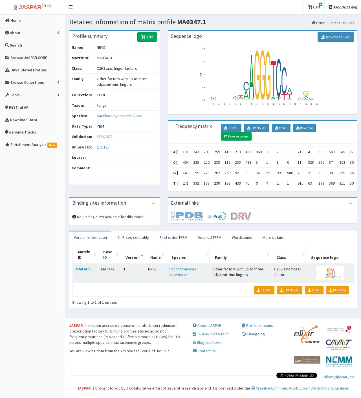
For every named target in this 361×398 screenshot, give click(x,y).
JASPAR (231, 128)
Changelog (253, 333)
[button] (71, 7)
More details (273, 237)
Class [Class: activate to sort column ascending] (281, 257)
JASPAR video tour (210, 333)
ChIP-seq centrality (133, 237)
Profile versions (257, 325)
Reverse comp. (236, 136)
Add (147, 37)
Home (318, 23)
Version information (90, 237)
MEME (281, 128)
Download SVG (335, 37)
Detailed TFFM (209, 237)
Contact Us (204, 350)
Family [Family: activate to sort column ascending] (221, 257)
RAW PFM (304, 128)
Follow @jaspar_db (338, 376)
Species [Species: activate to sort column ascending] (178, 257)
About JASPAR (207, 325)
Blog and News (207, 342)
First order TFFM (173, 237)
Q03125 (103, 147)
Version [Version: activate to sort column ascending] (133, 257)
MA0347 (107, 269)
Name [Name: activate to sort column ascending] (155, 257)
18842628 (105, 136)
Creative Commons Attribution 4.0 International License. (300, 388)
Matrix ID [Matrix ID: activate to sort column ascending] (84, 254)
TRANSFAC (256, 128)
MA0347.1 (84, 269)
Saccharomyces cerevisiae (119, 115)
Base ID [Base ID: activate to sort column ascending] (107, 254)
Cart (315, 6)
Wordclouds (242, 237)
